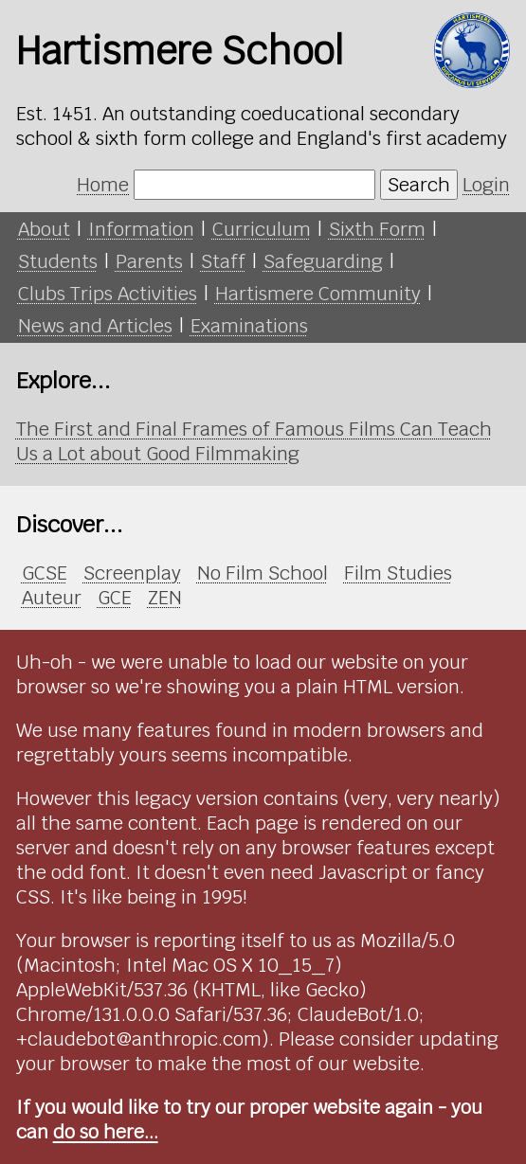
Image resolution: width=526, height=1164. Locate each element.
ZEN (165, 597)
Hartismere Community (318, 293)
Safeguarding (323, 261)
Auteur (52, 597)
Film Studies (398, 573)
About (44, 229)
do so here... (105, 1131)
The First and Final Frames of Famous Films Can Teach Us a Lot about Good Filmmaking (254, 441)
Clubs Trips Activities (107, 293)
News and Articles (95, 325)
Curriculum (261, 229)
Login (486, 184)
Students (58, 261)
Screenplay (132, 573)
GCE (115, 597)
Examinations (249, 325)
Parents (149, 261)
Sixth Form (377, 229)
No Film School (262, 573)
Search (419, 184)
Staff (223, 261)
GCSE (44, 573)
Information (141, 229)
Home (103, 184)
